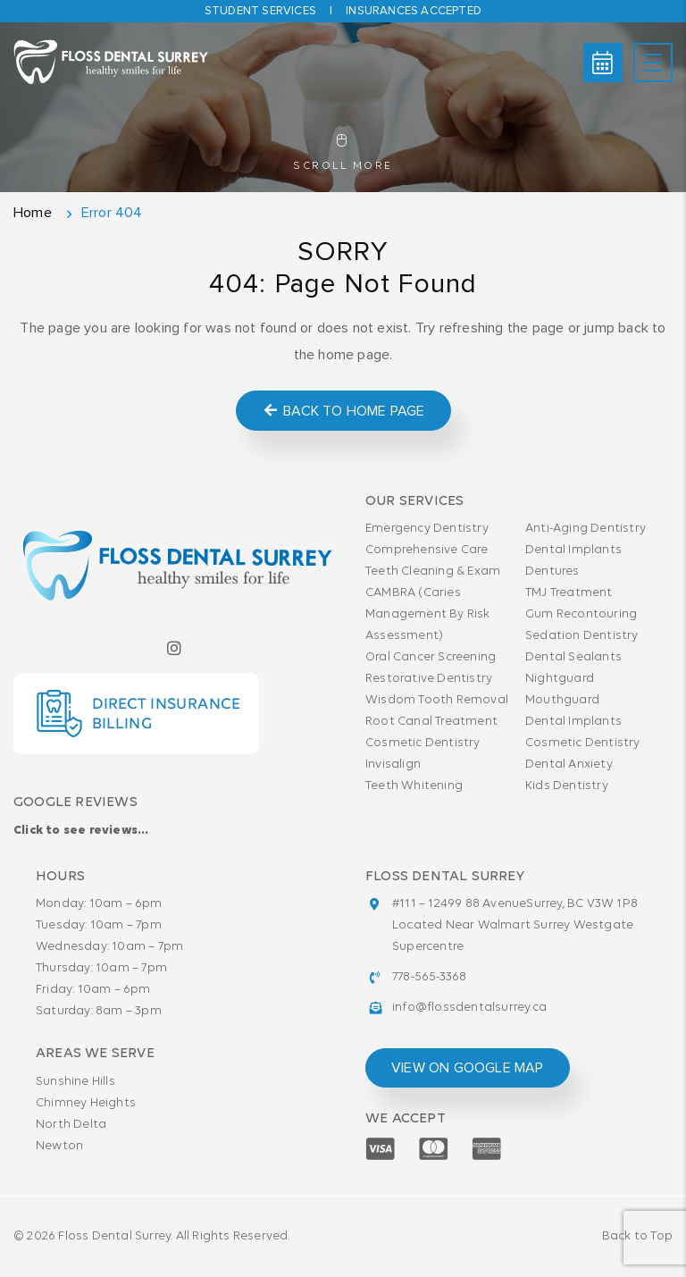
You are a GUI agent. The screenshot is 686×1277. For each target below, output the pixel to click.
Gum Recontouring (581, 614)
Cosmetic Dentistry (423, 743)
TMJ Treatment (569, 593)
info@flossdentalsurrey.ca (469, 1007)
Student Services (260, 11)
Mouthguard (562, 700)
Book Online (602, 62)
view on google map (467, 1068)
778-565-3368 (429, 977)
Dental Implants (573, 550)
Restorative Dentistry (428, 678)
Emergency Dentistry (427, 528)
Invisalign (393, 764)
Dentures (552, 571)
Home (32, 213)
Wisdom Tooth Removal (436, 700)
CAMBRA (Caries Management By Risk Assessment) (427, 614)
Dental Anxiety (569, 764)
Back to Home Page (343, 410)
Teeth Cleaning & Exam (432, 571)
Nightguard (559, 678)
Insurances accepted (413, 11)
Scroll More (343, 153)
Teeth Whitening (414, 786)
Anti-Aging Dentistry (585, 528)
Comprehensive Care (427, 550)
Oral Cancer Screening (430, 657)
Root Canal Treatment (431, 721)
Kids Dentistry (566, 786)
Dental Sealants (573, 657)
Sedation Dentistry (582, 636)
